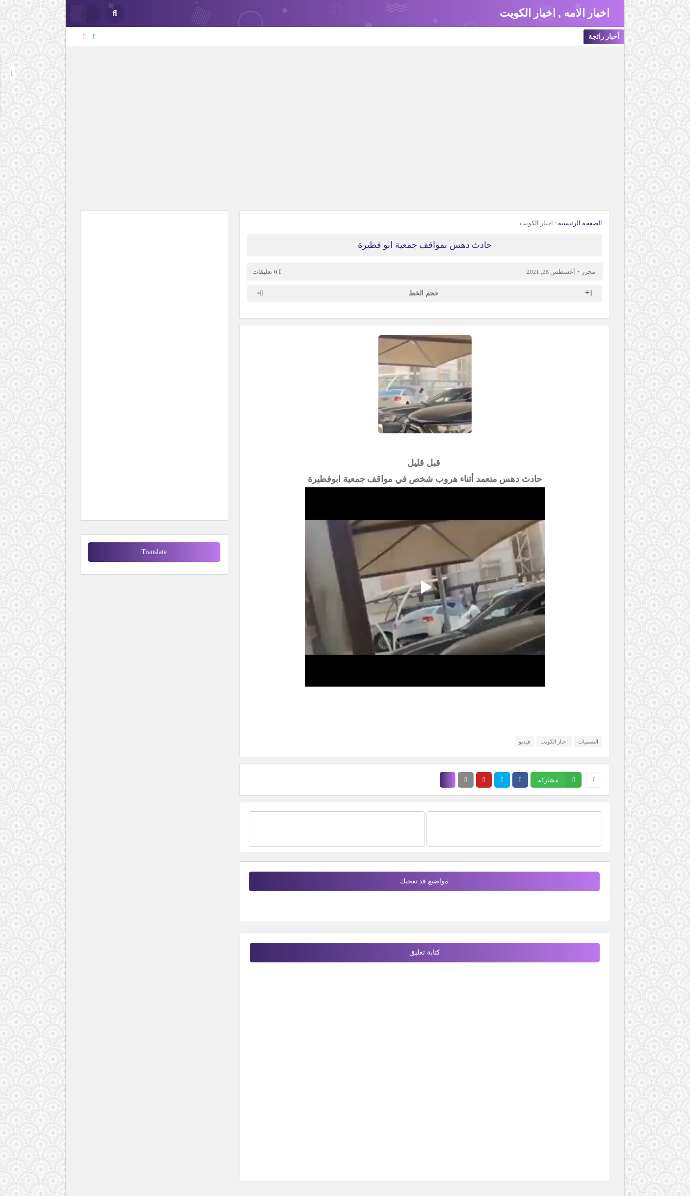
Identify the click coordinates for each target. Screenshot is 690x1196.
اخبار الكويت (536, 223)
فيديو (524, 741)
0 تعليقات (264, 271)
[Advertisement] (345, 127)
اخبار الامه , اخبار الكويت (555, 13)
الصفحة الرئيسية (580, 223)
